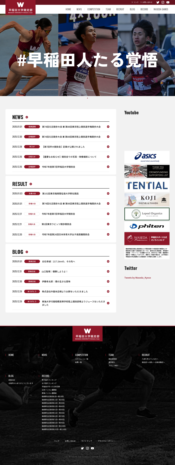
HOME (68, 9)
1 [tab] (87, 98)
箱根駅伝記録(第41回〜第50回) (53, 409)
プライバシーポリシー (106, 441)
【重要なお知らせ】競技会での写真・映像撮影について (69, 156)
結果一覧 (78, 362)
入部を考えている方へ (150, 359)
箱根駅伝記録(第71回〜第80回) (53, 419)
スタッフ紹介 (113, 365)
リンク (136, 2)
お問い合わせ (147, 2)
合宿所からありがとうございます (20, 383)
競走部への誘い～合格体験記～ (153, 362)
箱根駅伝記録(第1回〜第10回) (53, 396)
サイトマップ (86, 441)
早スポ (32, 146)
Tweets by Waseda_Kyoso (137, 277)
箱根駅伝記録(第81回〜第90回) (53, 423)
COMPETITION (93, 9)
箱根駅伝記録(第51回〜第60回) (53, 413)
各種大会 (32, 203)
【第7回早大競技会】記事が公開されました (63, 146)
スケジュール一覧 (81, 359)
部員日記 (32, 261)
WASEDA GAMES (161, 9)
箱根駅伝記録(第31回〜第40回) (53, 406)
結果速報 (32, 126)
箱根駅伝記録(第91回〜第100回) (53, 426)
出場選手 (32, 136)
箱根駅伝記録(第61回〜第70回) (53, 416)
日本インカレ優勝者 (49, 390)
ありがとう (31, 291)
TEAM (108, 9)
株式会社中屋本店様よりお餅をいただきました (65, 291)
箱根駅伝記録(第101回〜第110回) (54, 429)
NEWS (79, 9)
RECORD (144, 9)
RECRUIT (120, 9)
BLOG (132, 9)
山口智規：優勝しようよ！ (55, 271)
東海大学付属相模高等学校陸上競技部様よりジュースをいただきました (73, 303)
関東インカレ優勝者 (49, 393)
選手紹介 (112, 362)
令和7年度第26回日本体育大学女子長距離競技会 (65, 234)
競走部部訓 (113, 359)
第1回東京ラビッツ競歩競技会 (56, 224)
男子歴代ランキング (49, 380)
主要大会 (32, 193)
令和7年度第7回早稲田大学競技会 (58, 166)
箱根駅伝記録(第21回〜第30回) (53, 403)
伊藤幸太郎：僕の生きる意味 (56, 281)
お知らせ (32, 156)
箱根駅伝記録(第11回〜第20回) (53, 399)
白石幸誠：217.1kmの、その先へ (58, 261)
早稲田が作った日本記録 (51, 386)
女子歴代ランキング (49, 383)
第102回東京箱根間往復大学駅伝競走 (60, 193)
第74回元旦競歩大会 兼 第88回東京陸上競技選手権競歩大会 (71, 126)
